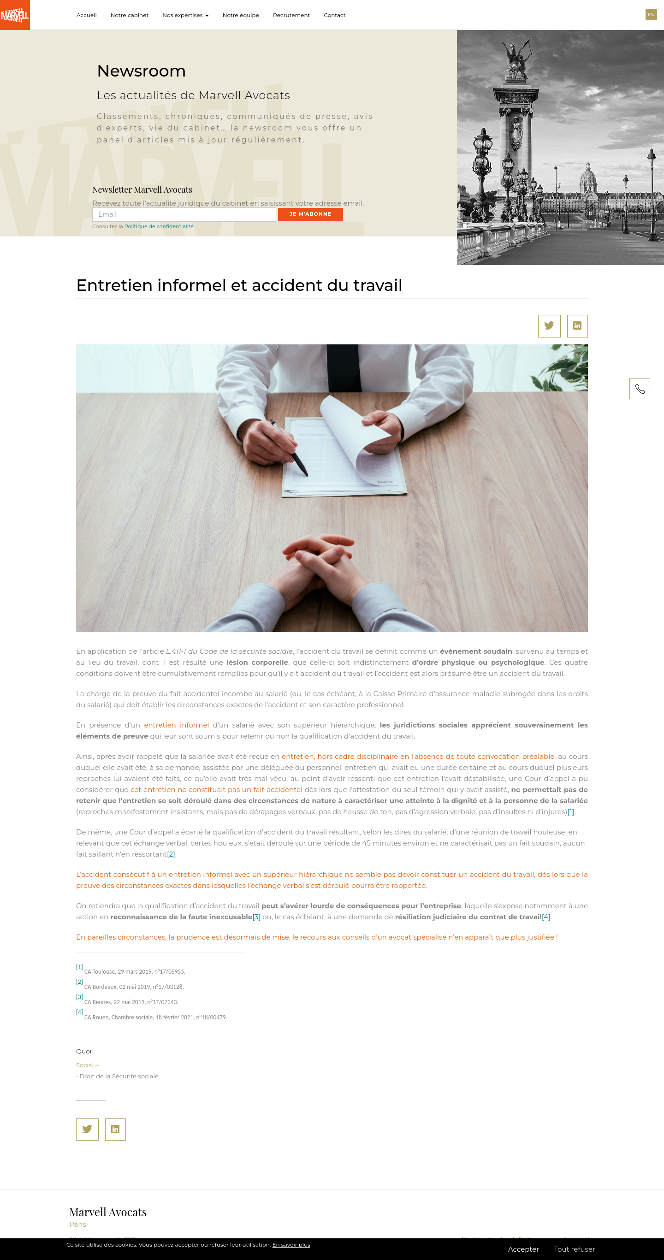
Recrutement (291, 15)
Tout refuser (574, 1255)
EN (651, 15)
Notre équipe (241, 15)
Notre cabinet (130, 15)
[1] (570, 811)
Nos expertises (185, 15)
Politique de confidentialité (556, 1238)
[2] (171, 854)
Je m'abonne (311, 214)
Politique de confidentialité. (160, 226)
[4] (546, 916)
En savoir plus (291, 1250)
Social (87, 1065)
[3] (256, 916)
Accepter (523, 1255)
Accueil (87, 15)
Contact (334, 15)
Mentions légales (485, 1238)
